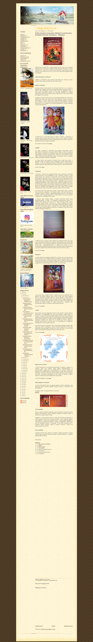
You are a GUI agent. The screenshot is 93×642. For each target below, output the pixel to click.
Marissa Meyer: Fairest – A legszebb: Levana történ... (28, 346)
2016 (23, 386)
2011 (23, 392)
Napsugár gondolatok (24, 47)
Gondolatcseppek (23, 40)
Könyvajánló (22, 45)
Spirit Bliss (24, 400)
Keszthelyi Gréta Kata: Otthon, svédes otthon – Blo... (28, 308)
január (24, 371)
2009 (23, 395)
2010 (23, 394)
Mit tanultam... (23, 46)
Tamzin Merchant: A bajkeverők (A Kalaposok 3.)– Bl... (27, 300)
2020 (23, 379)
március (24, 368)
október (24, 357)
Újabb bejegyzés (39, 626)
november (25, 297)
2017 (23, 384)
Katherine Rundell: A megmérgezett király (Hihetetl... (27, 304)
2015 (23, 387)
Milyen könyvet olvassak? (44, 444)
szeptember (25, 359)
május (24, 365)
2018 (23, 382)
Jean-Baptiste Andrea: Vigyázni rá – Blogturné (27, 329)
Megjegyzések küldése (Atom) (48, 629)
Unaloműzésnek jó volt (24, 60)
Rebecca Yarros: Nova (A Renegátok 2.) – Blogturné (28, 324)
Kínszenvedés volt (24, 56)
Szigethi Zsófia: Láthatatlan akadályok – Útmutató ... (28, 354)
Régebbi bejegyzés (68, 626)
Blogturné (22, 35)
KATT (37, 392)
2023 (23, 374)
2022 (23, 376)
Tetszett (21, 59)
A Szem (21, 34)
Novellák (22, 49)
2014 (23, 389)
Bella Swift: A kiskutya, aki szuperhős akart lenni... (27, 316)
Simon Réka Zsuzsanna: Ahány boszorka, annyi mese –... (28, 320)
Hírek (21, 42)
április (24, 367)
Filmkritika (22, 39)
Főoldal (53, 626)
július (24, 362)
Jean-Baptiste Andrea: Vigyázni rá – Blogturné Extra (27, 337)
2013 (23, 390)
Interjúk (21, 43)
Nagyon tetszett (23, 58)
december (25, 295)
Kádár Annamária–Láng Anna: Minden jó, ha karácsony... (27, 333)
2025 (23, 293)
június (24, 363)
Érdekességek (23, 50)
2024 (23, 373)
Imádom (22, 55)
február (24, 370)
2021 (23, 378)
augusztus (25, 360)
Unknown (24, 402)
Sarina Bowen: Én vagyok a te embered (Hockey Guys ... (28, 341)
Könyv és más (42, 446)
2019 (23, 381)
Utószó (40, 445)
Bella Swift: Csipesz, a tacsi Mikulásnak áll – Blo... (28, 350)
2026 (23, 292)
